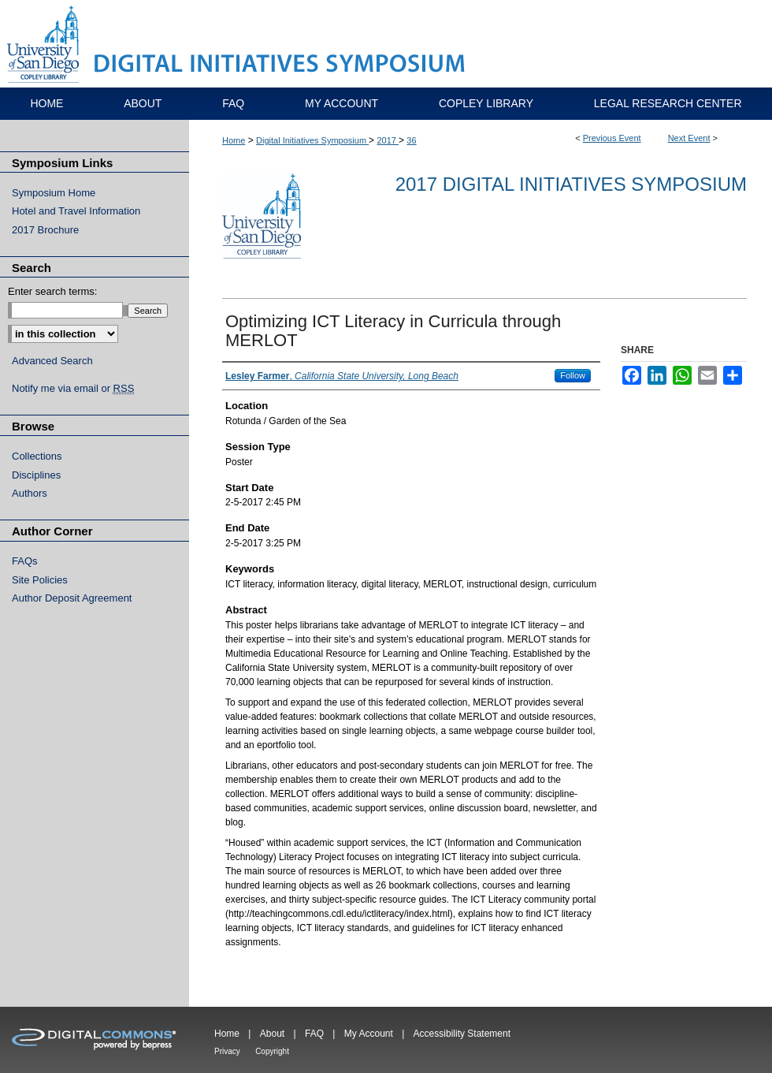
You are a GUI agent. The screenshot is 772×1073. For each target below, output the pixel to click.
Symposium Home (53, 193)
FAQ (314, 1033)
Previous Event (612, 138)
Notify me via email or (73, 388)
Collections (37, 456)
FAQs (25, 561)
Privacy (227, 1051)
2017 (388, 140)
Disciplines (36, 475)
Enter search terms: (52, 291)
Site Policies (40, 580)
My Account (368, 1033)
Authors (29, 493)
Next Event (689, 138)
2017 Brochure (45, 230)
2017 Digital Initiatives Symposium (571, 184)
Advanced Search (52, 361)
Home (233, 140)
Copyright (272, 1051)
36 (411, 140)
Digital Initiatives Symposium (312, 140)
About (272, 1033)
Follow (572, 375)
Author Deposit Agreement (72, 598)
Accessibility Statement (462, 1033)
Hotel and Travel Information (76, 211)
